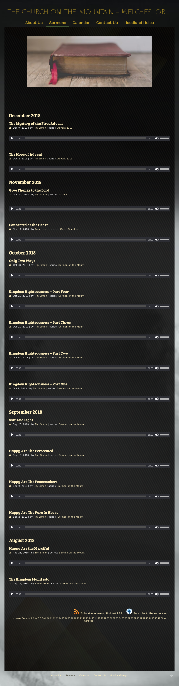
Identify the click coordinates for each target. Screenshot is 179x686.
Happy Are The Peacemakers (33, 481)
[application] (89, 138)
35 (123, 618)
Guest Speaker (69, 229)
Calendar (81, 23)
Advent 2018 (64, 127)
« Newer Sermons (21, 618)
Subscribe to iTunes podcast (146, 613)
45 (153, 618)
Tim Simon (39, 127)
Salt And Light (21, 419)
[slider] (85, 138)
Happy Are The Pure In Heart (33, 512)
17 (69, 618)
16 (66, 618)
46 (156, 618)
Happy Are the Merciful (29, 548)
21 (81, 618)
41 (141, 618)
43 (147, 618)
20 (78, 618)
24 (90, 618)
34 (120, 618)
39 (135, 618)
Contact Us (107, 23)
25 (93, 618)
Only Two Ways (22, 260)
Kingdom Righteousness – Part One (38, 383)
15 (63, 618)
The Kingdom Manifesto (29, 579)
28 (102, 618)
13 (57, 618)
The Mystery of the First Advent (36, 123)
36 (126, 618)
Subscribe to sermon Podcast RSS (98, 613)
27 (99, 618)
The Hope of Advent (25, 154)
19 (75, 618)
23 (87, 618)
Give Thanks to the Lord (29, 190)
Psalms (63, 194)
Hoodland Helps (139, 23)
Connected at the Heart (28, 224)
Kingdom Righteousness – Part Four (39, 291)
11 (51, 618)
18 (72, 618)
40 (138, 618)
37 (129, 618)
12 (54, 618)
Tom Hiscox (42, 229)
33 (117, 618)
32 (114, 618)
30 (108, 618)
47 (159, 618)
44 (150, 618)
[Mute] (157, 138)
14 (60, 618)
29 (105, 618)
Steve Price (42, 583)
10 (48, 618)
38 (132, 618)
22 (84, 618)
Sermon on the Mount (71, 265)
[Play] (12, 138)
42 (144, 618)
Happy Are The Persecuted (31, 450)
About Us (34, 23)
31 (111, 618)
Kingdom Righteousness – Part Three (40, 322)
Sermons (57, 23)
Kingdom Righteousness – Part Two (38, 353)
